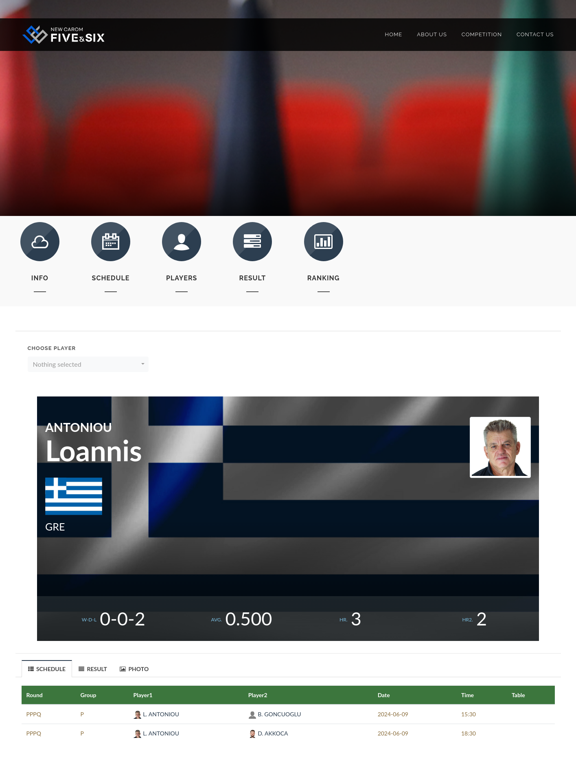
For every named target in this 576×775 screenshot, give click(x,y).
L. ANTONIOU (157, 714)
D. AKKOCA (268, 733)
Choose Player (52, 348)
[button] (88, 364)
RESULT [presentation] (93, 669)
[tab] (47, 668)
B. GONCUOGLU (274, 714)
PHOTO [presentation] (134, 669)
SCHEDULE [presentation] (47, 669)
